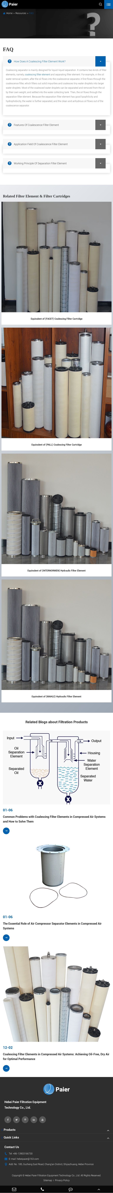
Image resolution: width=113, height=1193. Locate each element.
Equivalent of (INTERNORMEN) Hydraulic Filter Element (57, 570)
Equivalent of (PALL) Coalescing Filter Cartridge (56, 444)
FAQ (31, 13)
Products (9, 1130)
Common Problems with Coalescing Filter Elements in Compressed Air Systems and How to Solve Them (54, 819)
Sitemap (47, 1180)
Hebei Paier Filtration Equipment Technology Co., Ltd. (52, 1175)
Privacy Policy (62, 1180)
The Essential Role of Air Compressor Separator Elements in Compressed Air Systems (52, 926)
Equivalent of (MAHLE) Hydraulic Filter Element (56, 696)
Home (9, 13)
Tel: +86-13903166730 (18, 1153)
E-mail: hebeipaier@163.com (21, 1159)
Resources (20, 13)
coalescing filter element (37, 74)
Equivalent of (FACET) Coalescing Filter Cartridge (56, 318)
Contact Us (11, 1147)
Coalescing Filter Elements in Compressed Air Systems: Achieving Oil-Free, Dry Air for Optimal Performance (56, 1056)
